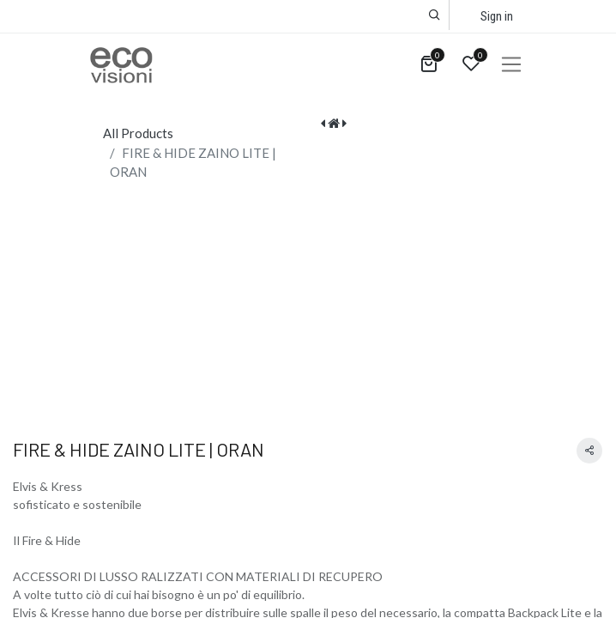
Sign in (496, 16)
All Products (138, 133)
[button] (435, 15)
